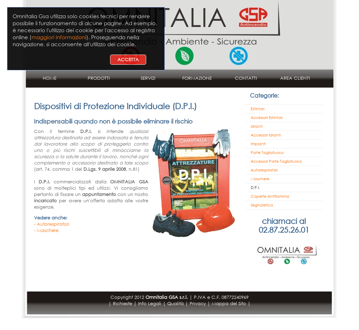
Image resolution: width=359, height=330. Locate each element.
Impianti (258, 144)
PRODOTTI (99, 78)
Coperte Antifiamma (270, 196)
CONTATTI (246, 78)
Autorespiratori (264, 170)
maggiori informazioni (59, 37)
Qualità (175, 304)
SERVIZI (148, 78)
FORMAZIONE (197, 78)
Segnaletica (262, 205)
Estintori (257, 109)
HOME (49, 78)
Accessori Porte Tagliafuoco (276, 161)
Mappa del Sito (229, 304)
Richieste (122, 304)
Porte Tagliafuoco (267, 152)
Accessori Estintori (267, 117)
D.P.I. (255, 187)
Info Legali (149, 304)
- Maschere (46, 230)
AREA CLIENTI (295, 78)
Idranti (257, 126)
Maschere (260, 179)
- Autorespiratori (51, 224)
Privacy (198, 304)
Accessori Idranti (266, 135)
